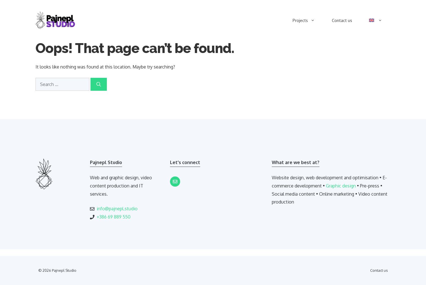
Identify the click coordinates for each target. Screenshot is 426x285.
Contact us (342, 20)
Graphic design (341, 186)
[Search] (99, 84)
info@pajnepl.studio (117, 208)
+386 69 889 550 (114, 217)
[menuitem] (376, 20)
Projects (308, 20)
